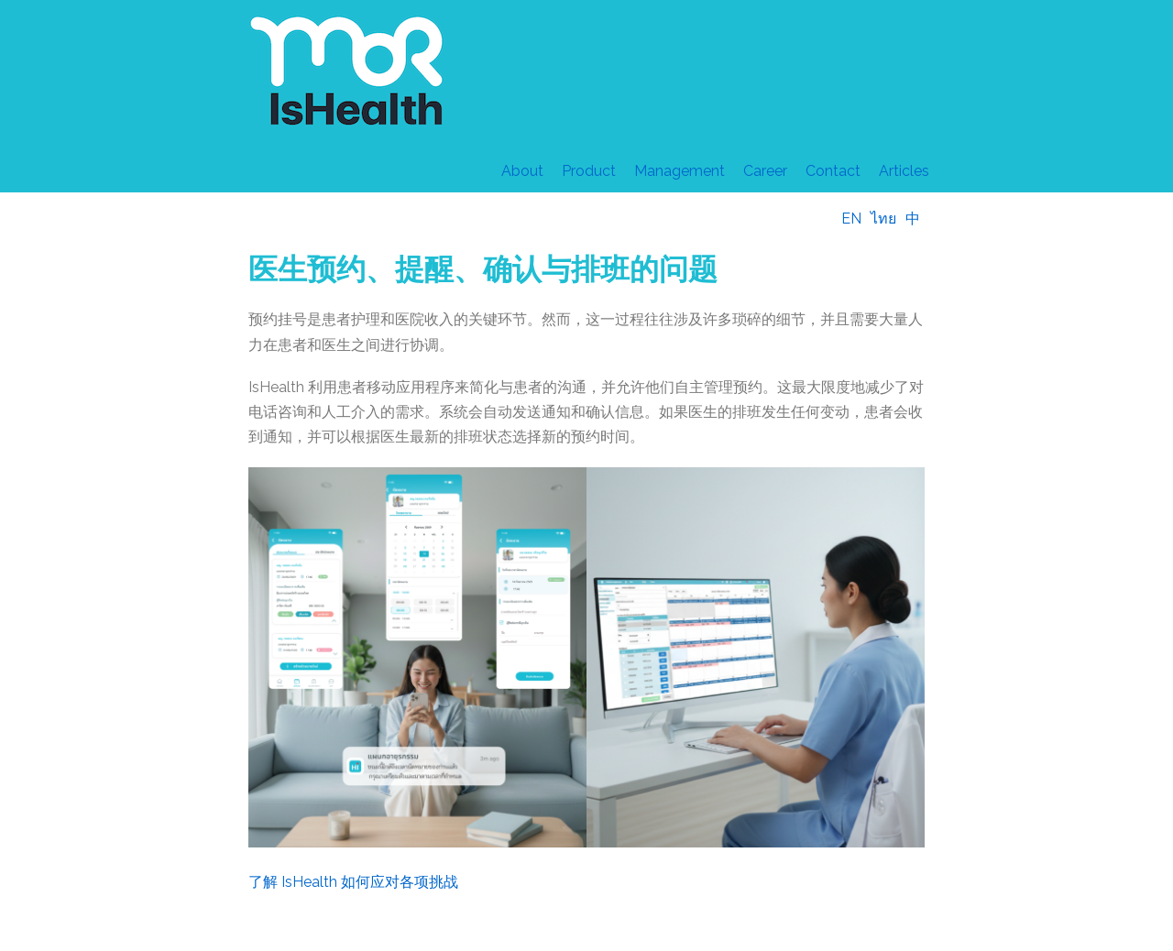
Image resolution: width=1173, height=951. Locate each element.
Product (589, 171)
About (522, 171)
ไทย (883, 218)
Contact (833, 171)
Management (679, 171)
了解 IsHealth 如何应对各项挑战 (353, 882)
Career (765, 171)
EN (851, 218)
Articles (904, 171)
